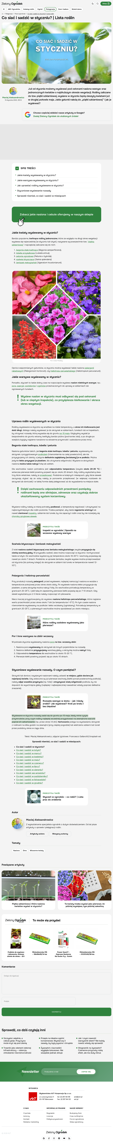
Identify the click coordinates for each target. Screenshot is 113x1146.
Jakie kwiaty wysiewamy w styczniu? (36, 175)
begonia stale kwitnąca (27, 250)
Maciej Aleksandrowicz (13, 97)
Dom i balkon (63, 9)
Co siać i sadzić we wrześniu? (30, 773)
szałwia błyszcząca (25, 259)
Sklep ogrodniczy (76, 1122)
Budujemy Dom (76, 1113)
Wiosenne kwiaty (37, 851)
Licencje (50, 1116)
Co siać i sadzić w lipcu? (28, 766)
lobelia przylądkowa (25, 253)
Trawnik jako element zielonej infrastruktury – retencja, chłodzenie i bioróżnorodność (17, 1050)
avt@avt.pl (78, 1097)
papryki (20, 386)
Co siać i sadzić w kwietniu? (29, 756)
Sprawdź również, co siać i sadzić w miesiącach (41, 196)
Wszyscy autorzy (60, 834)
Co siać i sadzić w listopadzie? (31, 779)
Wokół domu (77, 9)
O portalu (27, 1113)
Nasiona (16, 851)
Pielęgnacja (50, 9)
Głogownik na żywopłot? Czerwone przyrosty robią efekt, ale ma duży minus (90, 1050)
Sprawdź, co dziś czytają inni (24, 1030)
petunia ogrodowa (24, 256)
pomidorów (30, 386)
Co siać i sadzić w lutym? (28, 750)
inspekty (32, 513)
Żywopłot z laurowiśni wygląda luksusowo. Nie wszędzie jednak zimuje (52, 1050)
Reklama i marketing (31, 1122)
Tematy (16, 843)
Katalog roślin (28, 9)
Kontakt (26, 1119)
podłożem (42, 454)
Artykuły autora (37, 834)
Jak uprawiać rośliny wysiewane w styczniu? (40, 185)
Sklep (105, 4)
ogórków (41, 386)
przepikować (46, 475)
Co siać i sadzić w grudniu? (29, 783)
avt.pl (76, 1099)
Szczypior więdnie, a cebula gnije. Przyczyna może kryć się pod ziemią (15, 1040)
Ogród (39, 9)
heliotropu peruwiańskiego (63, 371)
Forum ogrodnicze (77, 1119)
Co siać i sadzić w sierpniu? (29, 770)
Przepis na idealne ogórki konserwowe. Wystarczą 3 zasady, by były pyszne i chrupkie (57, 1040)
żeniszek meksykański (26, 262)
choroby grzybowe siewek (24, 516)
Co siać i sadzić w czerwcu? (30, 763)
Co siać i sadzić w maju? (28, 760)
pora (14, 386)
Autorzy (26, 1116)
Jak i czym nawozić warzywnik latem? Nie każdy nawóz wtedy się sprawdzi (91, 1040)
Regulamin (51, 1113)
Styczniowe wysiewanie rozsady (34, 190)
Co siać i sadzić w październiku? (32, 776)
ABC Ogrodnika (14, 9)
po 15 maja (65, 433)
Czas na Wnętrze (76, 1116)
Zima (25, 851)
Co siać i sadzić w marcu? (28, 753)
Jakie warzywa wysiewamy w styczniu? (37, 180)
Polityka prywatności (55, 1119)
